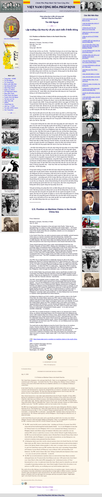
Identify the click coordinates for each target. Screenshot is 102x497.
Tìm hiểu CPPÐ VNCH (11, 108)
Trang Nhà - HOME (10, 78)
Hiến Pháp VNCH (9, 88)
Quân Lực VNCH (9, 89)
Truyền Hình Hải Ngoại (11, 97)
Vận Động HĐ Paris (10, 86)
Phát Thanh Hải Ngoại (11, 95)
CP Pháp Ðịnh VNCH (10, 91)
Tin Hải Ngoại (8, 80)
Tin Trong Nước (9, 82)
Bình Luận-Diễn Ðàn (10, 84)
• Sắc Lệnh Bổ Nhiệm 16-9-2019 (91, 76)
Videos (6, 102)
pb (11, 113)
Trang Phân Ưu (8, 104)
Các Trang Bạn (8, 110)
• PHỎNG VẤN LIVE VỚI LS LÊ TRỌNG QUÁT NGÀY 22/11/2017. (90, 56)
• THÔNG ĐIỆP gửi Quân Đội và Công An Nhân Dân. (91, 41)
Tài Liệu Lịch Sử (9, 99)
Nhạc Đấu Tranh (9, 93)
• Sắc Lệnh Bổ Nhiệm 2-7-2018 (90, 74)
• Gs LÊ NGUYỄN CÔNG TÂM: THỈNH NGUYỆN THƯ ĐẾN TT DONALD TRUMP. (90, 46)
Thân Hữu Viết (8, 101)
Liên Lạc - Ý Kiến (9, 106)
